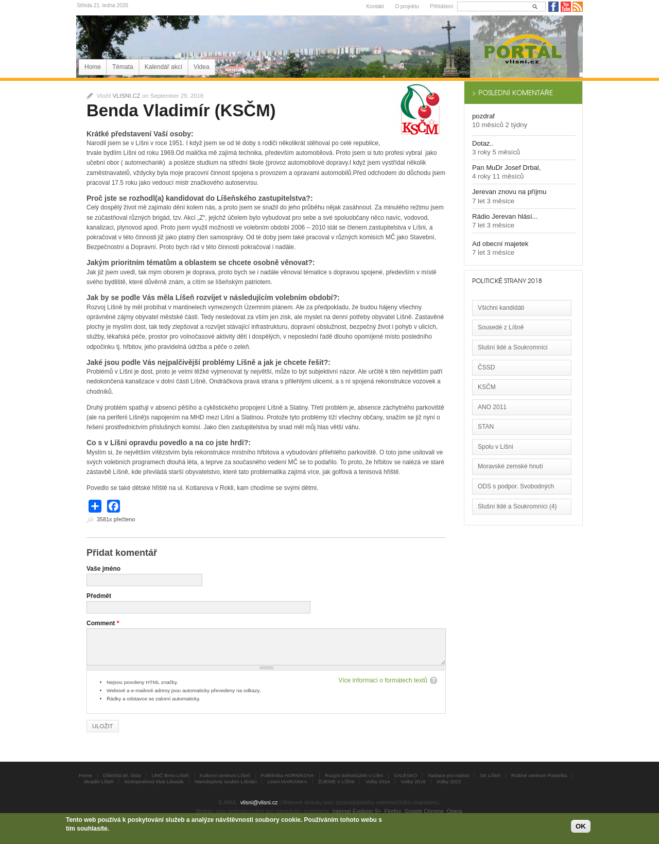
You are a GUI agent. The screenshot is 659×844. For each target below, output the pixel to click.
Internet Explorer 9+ (356, 811)
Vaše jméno (103, 568)
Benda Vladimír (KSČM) (181, 110)
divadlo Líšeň (98, 781)
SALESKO (405, 775)
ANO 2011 (492, 407)
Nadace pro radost (448, 775)
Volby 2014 (377, 781)
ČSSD (486, 367)
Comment (102, 623)
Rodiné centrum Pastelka (539, 775)
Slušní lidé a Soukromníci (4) (517, 506)
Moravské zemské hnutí (510, 466)
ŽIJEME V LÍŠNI (336, 781)
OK (581, 826)
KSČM (487, 387)
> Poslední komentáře (512, 92)
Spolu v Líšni (495, 446)
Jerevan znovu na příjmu (509, 192)
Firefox (392, 811)
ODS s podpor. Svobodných (516, 486)
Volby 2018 (413, 781)
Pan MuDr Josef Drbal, (506, 167)
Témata (122, 67)
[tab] (523, 92)
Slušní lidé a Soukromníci (512, 347)
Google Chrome (423, 811)
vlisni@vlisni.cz (259, 802)
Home (92, 67)
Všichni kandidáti (501, 307)
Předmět (98, 596)
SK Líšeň (490, 775)
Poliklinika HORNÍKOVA (288, 775)
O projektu (407, 6)
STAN (486, 426)
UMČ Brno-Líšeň (169, 775)
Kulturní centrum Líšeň (225, 775)
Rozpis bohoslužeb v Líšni (354, 775)
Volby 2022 (449, 781)
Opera (454, 811)
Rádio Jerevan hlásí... (505, 216)
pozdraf (483, 116)
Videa (201, 67)
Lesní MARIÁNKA (287, 781)
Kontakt (375, 6)
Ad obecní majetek (500, 244)
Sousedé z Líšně (501, 327)
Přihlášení (441, 6)
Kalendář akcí (163, 67)
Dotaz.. (483, 143)
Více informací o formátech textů (382, 680)
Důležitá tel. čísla (122, 775)
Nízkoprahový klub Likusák (154, 781)
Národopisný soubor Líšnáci (225, 781)
